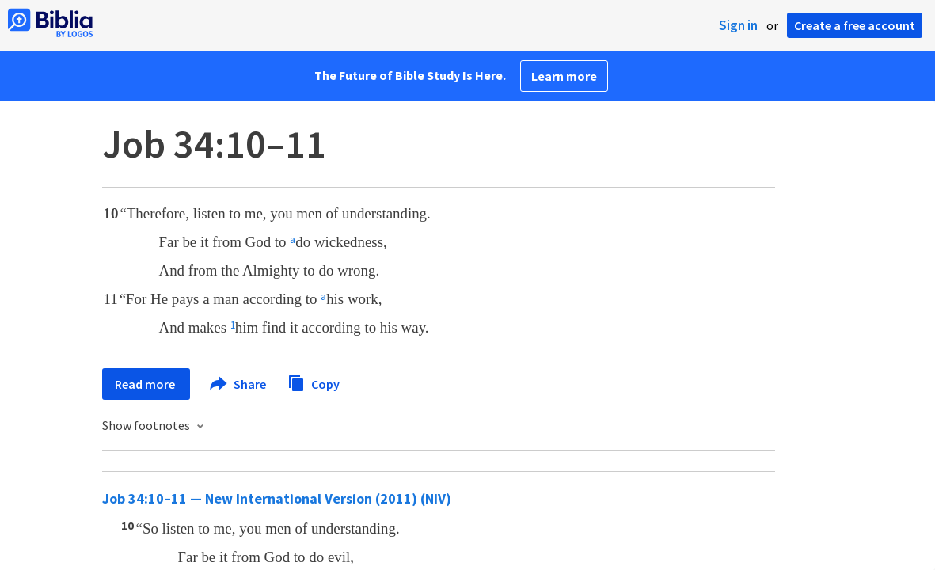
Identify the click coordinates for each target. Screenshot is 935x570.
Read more (146, 384)
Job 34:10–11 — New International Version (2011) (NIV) (276, 498)
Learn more (564, 76)
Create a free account (854, 25)
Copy (313, 382)
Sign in (738, 25)
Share (238, 384)
